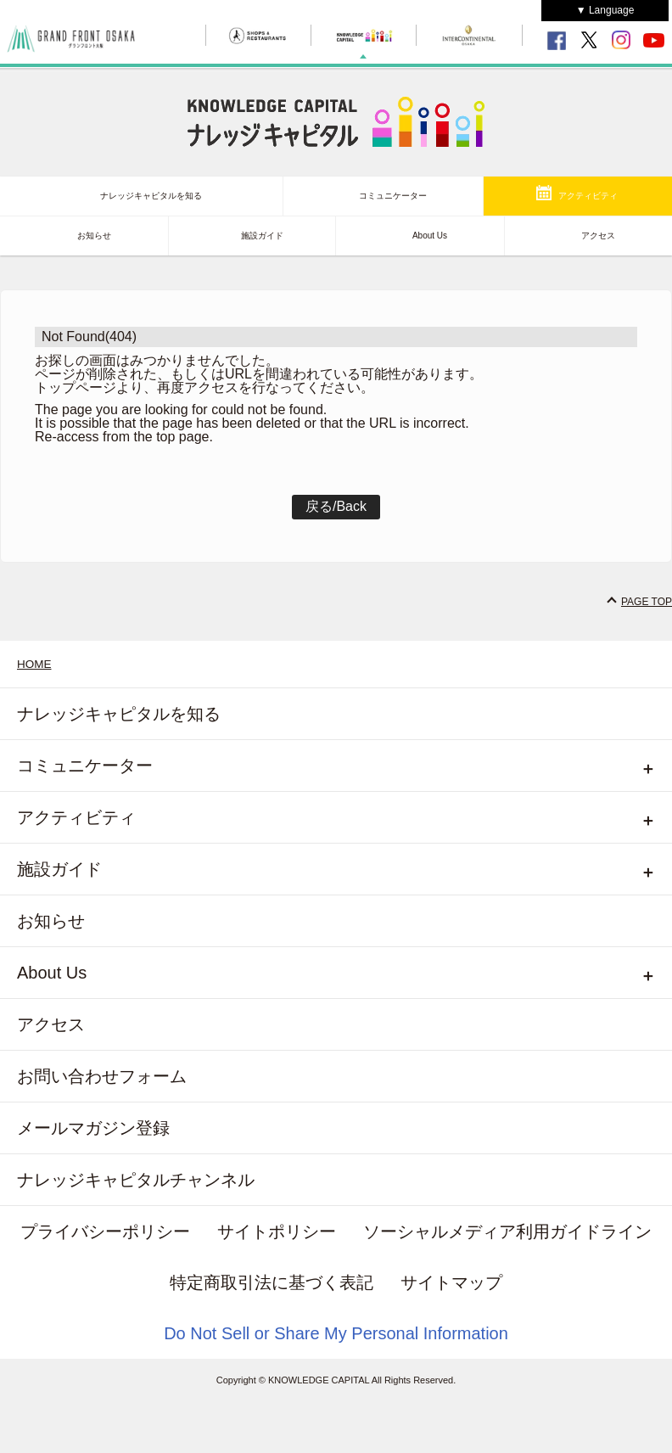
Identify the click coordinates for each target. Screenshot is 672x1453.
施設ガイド (262, 235)
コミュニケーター (393, 195)
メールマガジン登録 (93, 1128)
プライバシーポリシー (105, 1231)
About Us (429, 235)
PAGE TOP (646, 602)
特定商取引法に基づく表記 (271, 1282)
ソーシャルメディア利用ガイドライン (507, 1231)
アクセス (598, 235)
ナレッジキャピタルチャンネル (136, 1179)
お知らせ (94, 235)
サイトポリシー (276, 1231)
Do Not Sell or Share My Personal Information (336, 1333)
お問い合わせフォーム (102, 1076)
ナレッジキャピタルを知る (151, 195)
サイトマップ (451, 1282)
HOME (34, 664)
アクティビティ (588, 195)
